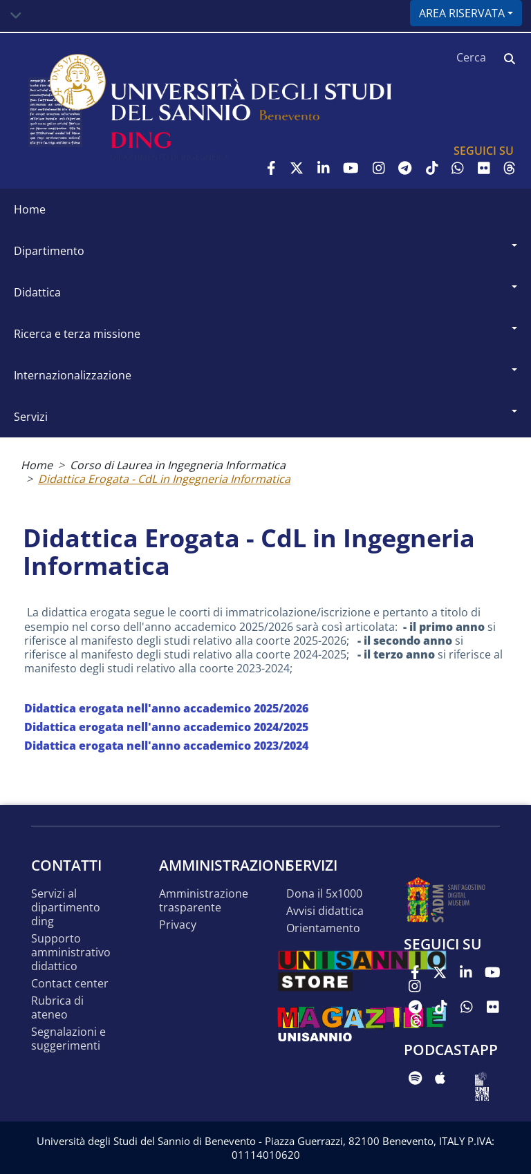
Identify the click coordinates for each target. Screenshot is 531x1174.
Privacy (177, 925)
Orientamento (323, 928)
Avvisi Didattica (325, 911)
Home (30, 209)
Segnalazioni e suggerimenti (68, 1039)
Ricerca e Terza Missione (77, 333)
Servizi (31, 416)
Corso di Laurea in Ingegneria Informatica (178, 465)
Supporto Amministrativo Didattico (71, 952)
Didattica (37, 292)
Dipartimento (49, 250)
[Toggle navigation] (16, 16)
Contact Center (70, 983)
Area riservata (462, 13)
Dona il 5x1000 (324, 894)
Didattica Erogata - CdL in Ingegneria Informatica (164, 478)
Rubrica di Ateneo (57, 1008)
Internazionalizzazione (72, 375)
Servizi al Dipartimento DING (65, 908)
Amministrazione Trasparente (203, 901)
